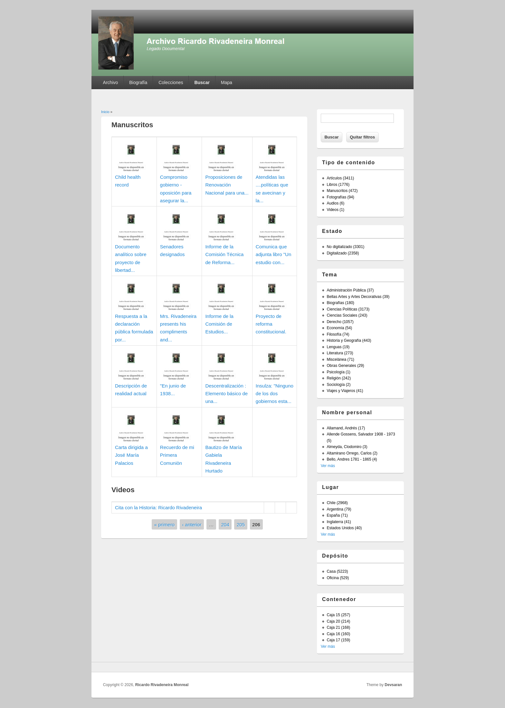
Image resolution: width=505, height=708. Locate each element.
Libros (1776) (338, 184)
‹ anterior (191, 524)
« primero (164, 524)
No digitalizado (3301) (345, 246)
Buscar (201, 82)
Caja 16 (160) (338, 634)
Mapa (226, 82)
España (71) (337, 515)
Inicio (105, 112)
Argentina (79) (339, 509)
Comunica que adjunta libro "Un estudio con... (273, 254)
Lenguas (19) (338, 347)
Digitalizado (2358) (343, 253)
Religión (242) (339, 378)
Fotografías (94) (340, 197)
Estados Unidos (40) (344, 528)
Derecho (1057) (340, 322)
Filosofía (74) (338, 334)
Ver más (328, 466)
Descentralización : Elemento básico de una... (226, 393)
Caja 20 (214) (338, 621)
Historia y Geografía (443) (349, 340)
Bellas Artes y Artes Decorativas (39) (358, 296)
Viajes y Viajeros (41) (345, 390)
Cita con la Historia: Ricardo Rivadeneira (158, 507)
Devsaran (393, 685)
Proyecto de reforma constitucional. (271, 324)
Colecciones (170, 82)
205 (241, 524)
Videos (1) (335, 209)
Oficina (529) (338, 578)
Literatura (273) (340, 353)
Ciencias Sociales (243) (347, 315)
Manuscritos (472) (342, 190)
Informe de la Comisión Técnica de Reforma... (224, 254)
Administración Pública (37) (350, 290)
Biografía (138, 82)
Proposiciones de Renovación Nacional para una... (226, 185)
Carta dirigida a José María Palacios (131, 455)
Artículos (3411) (340, 178)
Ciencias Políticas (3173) (348, 309)
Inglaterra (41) (339, 522)
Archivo (110, 82)
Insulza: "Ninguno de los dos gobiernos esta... (274, 393)
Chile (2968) (337, 503)
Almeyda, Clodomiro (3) (347, 447)
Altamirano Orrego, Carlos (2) (352, 453)
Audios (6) (335, 203)
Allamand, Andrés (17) (346, 428)
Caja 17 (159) (338, 640)
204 (225, 524)
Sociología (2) (338, 384)
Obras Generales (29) (345, 365)
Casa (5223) (337, 571)
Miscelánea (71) (340, 359)
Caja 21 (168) (338, 627)
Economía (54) (339, 328)
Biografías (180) (340, 303)
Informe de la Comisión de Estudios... (219, 324)
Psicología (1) (338, 372)
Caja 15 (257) (338, 615)
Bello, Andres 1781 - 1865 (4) (352, 459)
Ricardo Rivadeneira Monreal (161, 685)
